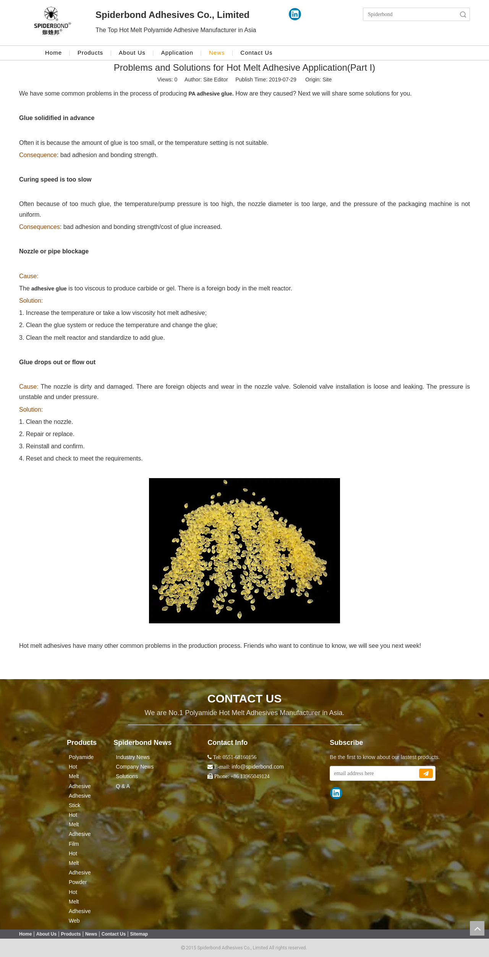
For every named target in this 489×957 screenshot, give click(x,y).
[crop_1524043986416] (53, 23)
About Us (132, 52)
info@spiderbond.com (257, 767)
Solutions (127, 776)
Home (53, 52)
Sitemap (139, 934)
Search (463, 14)
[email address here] (374, 773)
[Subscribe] (426, 773)
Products (90, 52)
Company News (135, 767)
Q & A (123, 786)
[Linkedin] (295, 14)
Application (177, 52)
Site (327, 79)
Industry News (133, 757)
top (477, 928)
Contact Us (256, 52)
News (217, 52)
